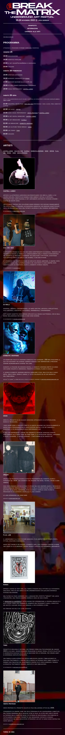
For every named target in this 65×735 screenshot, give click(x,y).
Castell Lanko (28, 89)
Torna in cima (8, 732)
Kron (29, 127)
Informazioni (32, 28)
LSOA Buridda (43, 20)
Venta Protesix (32, 113)
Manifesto (32, 25)
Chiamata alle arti (32, 31)
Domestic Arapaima (26, 123)
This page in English (8, 36)
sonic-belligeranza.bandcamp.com (50, 379)
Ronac (27, 78)
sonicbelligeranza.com (19, 319)
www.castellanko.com (19, 211)
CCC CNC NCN (29, 104)
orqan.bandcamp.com (14, 498)
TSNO (18, 130)
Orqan (18, 109)
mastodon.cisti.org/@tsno (20, 667)
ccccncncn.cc (16, 268)
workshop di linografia (13, 601)
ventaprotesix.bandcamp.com (16, 724)
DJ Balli (24, 120)
